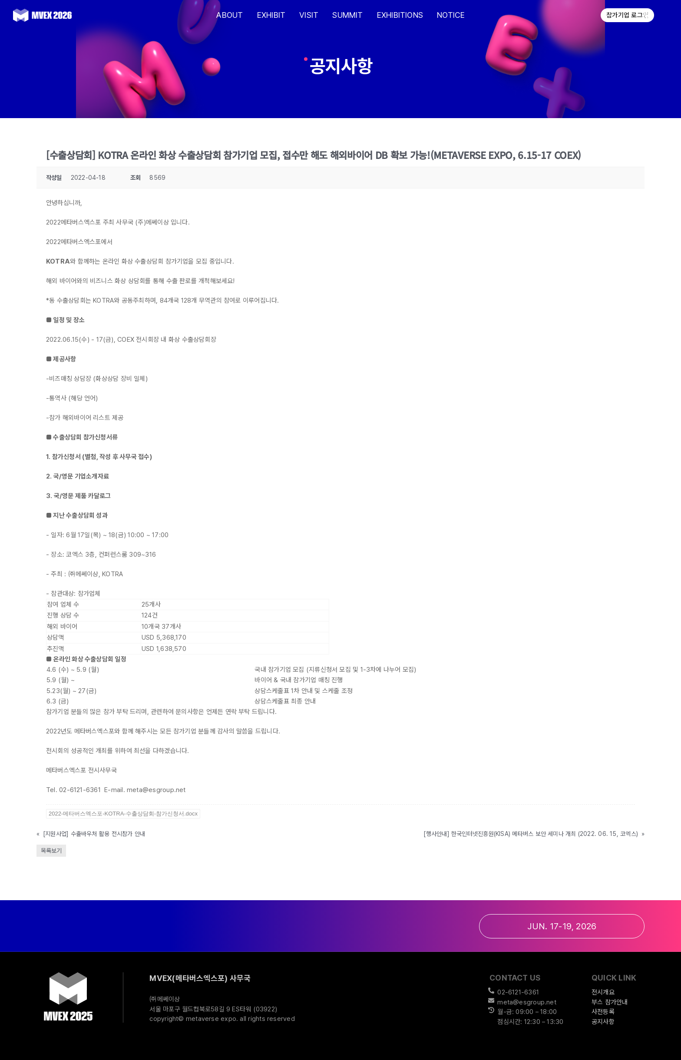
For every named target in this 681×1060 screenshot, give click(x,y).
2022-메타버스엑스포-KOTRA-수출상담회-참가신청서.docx (123, 813)
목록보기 (51, 850)
